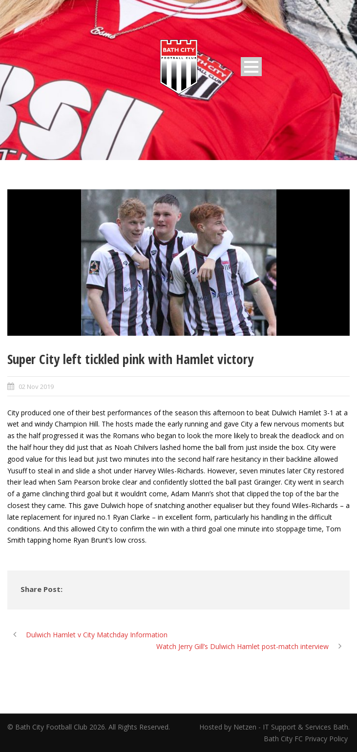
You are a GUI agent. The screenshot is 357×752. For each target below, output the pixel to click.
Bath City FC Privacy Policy (307, 738)
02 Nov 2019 (36, 386)
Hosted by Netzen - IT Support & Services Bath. (274, 727)
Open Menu (251, 66)
